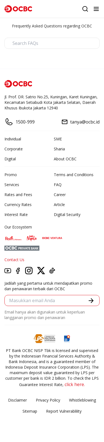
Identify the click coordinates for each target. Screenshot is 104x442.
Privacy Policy (48, 400)
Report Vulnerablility (64, 411)
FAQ (58, 184)
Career (60, 194)
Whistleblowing (82, 400)
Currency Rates (18, 204)
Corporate (13, 148)
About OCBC (65, 158)
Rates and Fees (18, 194)
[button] (91, 300)
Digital (10, 158)
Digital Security (67, 214)
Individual (12, 139)
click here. (75, 384)
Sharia (59, 148)
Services (11, 184)
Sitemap (29, 411)
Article (59, 204)
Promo (10, 174)
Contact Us (14, 259)
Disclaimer (17, 400)
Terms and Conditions (73, 174)
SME (58, 139)
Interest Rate (16, 214)
